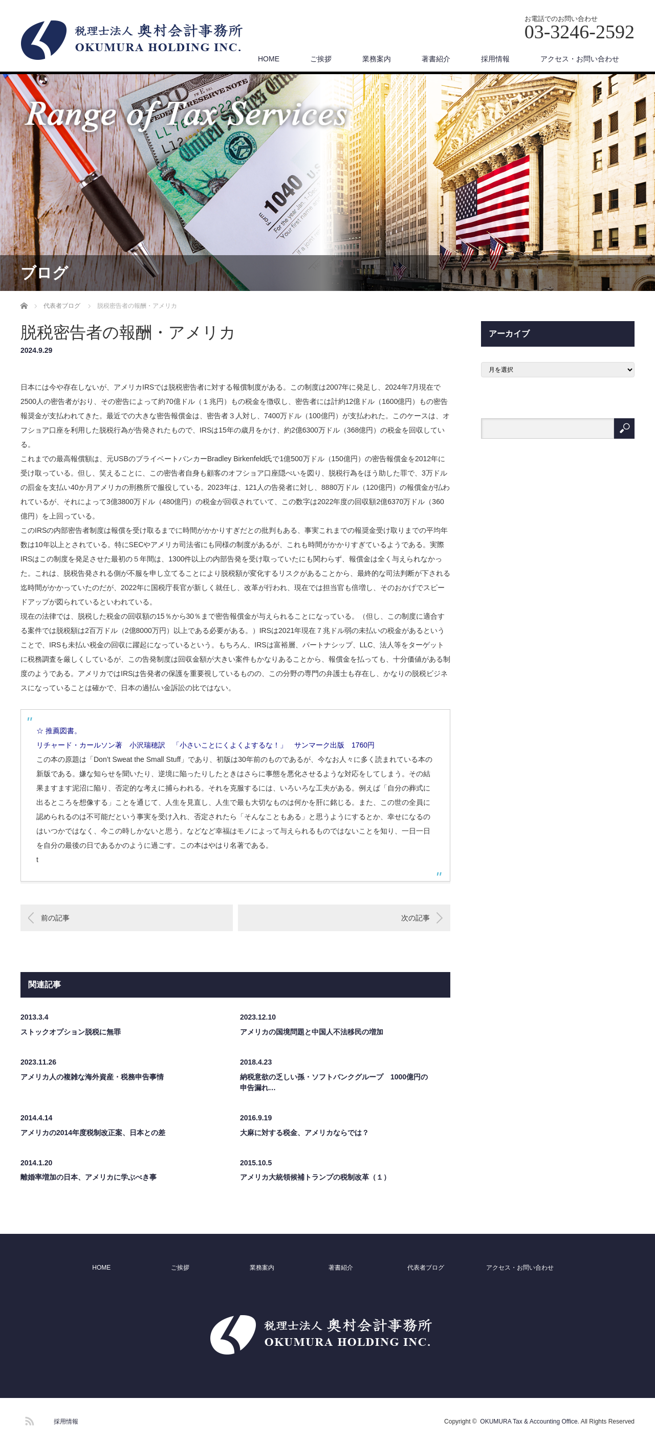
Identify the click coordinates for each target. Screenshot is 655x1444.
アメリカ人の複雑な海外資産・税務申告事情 (92, 1077)
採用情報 (495, 59)
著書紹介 (436, 59)
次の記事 (415, 918)
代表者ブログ (425, 1268)
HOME (268, 59)
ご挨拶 (321, 59)
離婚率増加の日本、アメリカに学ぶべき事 (88, 1177)
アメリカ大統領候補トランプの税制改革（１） (315, 1177)
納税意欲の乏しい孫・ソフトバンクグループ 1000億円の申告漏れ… (334, 1082)
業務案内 (376, 59)
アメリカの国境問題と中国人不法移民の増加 (311, 1032)
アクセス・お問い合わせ (579, 59)
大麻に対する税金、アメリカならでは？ (304, 1133)
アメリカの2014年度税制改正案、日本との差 (92, 1133)
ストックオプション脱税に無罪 (70, 1032)
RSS (28, 1419)
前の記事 (55, 918)
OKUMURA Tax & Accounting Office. (529, 1421)
